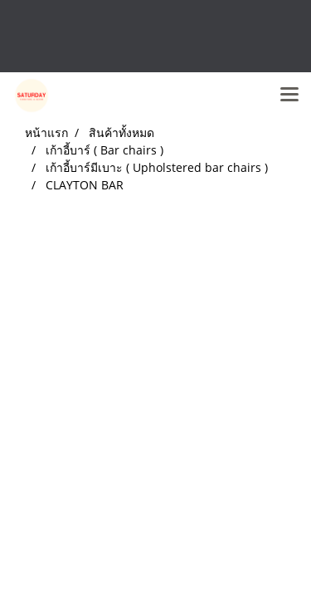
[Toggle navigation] (289, 95)
